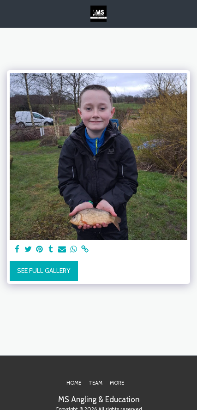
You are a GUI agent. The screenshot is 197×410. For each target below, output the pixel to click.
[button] (10, 13)
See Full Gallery (43, 270)
